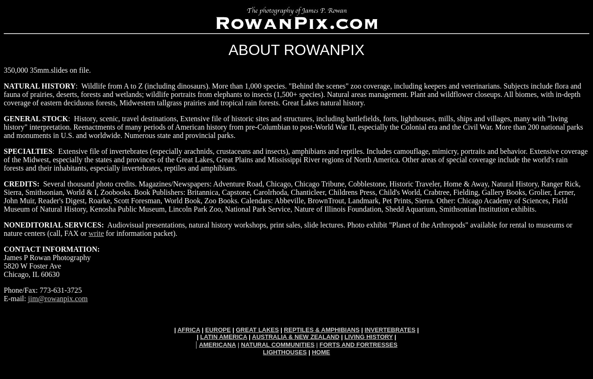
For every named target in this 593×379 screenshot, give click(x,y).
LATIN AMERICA (223, 336)
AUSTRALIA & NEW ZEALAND (295, 336)
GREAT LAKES (257, 329)
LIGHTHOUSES (285, 352)
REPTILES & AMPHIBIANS (322, 329)
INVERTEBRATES (389, 329)
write (96, 233)
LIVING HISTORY (368, 336)
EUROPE (218, 329)
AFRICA (188, 329)
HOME (321, 352)
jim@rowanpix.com (58, 299)
